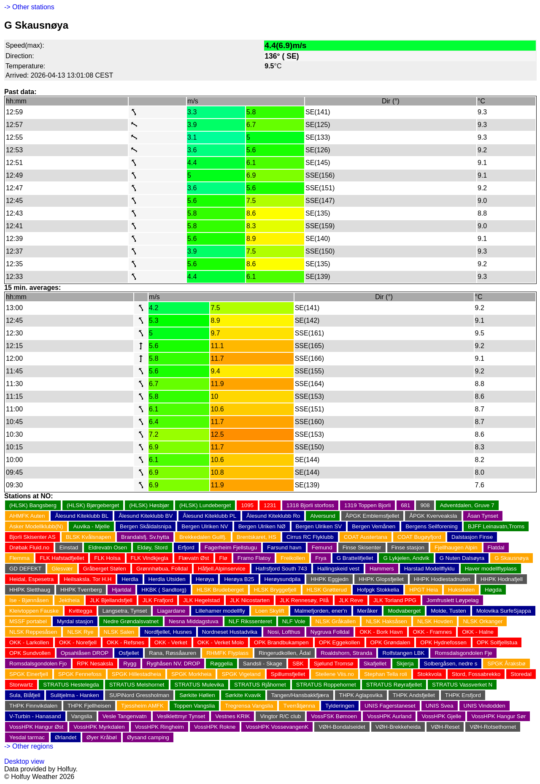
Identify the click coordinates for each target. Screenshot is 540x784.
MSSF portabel (28, 621)
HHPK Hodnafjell (502, 579)
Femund (322, 547)
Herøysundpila (283, 579)
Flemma (19, 558)
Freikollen (293, 558)
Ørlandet (65, 737)
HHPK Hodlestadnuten (442, 579)
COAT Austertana (365, 537)
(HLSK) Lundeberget (205, 505)
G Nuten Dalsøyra (462, 558)
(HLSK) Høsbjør (149, 505)
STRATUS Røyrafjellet (394, 684)
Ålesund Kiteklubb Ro (273, 516)
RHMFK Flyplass (227, 653)
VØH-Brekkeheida (398, 727)
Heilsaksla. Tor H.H (87, 579)
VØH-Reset (445, 727)
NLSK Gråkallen (336, 621)
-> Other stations (29, 7)
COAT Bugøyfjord (419, 537)
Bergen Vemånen (373, 526)
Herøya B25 (239, 579)
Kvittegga (80, 611)
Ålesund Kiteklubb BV (146, 516)
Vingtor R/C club (280, 716)
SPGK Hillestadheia (136, 674)
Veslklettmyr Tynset (181, 716)
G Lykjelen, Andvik (406, 558)
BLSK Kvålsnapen (88, 537)
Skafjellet (375, 663)
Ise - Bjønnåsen (29, 600)
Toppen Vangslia (194, 706)
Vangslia (81, 716)
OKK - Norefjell (78, 642)
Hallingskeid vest (338, 568)
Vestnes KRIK (232, 716)
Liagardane (171, 611)
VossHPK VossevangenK (277, 727)
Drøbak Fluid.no (29, 547)
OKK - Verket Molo (220, 642)
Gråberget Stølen (104, 568)
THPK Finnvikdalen (33, 706)
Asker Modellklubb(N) (36, 526)
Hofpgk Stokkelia (378, 590)
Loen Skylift (269, 611)
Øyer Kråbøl (101, 737)
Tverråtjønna (299, 706)
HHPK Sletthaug (29, 590)
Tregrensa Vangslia (249, 706)
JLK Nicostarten (250, 600)
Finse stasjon (408, 547)
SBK (298, 663)
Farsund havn (284, 547)
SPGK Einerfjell (28, 674)
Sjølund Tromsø (334, 663)
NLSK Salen (119, 632)
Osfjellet (129, 653)
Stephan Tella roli (385, 674)
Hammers (382, 568)
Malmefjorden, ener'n (320, 611)
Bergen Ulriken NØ (262, 526)
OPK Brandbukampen (281, 642)
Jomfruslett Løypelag (453, 600)
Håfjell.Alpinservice (222, 568)
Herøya (205, 579)
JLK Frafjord (158, 600)
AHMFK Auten (27, 516)
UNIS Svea (440, 706)
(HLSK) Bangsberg (33, 505)
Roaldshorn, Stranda (346, 653)
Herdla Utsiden (167, 579)
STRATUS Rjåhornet (260, 684)
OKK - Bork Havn (380, 632)
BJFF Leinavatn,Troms (496, 526)
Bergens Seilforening (431, 526)
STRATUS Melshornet (137, 684)
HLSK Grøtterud (327, 590)
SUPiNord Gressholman (139, 695)
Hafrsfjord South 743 (281, 568)
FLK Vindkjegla (149, 558)
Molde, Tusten (448, 611)
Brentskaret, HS (256, 537)
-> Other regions (28, 746)
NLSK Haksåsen (386, 621)
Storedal (521, 674)
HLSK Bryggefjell (275, 590)
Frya (321, 558)
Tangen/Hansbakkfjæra (300, 695)
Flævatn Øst (193, 558)
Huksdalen (461, 590)
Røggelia (221, 663)
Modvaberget (404, 611)
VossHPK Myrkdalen (98, 727)
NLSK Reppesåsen (33, 632)
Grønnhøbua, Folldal (162, 568)
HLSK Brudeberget (220, 590)
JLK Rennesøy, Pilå (304, 600)
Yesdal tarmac (27, 737)
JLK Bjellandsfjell (111, 600)
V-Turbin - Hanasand (35, 716)
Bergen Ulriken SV (319, 526)
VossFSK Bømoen (334, 716)
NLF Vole (293, 621)
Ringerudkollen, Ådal (284, 653)
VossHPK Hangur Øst (36, 727)
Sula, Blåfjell (24, 695)
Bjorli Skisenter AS (32, 537)
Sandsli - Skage (262, 663)
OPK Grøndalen (390, 642)
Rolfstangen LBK (403, 653)
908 (424, 505)
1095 (247, 505)
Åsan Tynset (482, 516)
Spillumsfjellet (288, 674)
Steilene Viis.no (334, 674)
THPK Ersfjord (463, 695)
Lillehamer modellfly (220, 611)
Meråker (367, 611)
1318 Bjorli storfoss (310, 505)
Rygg (129, 663)
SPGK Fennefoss (80, 674)
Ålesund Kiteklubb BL (81, 516)
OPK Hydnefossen (443, 642)
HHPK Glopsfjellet (381, 579)
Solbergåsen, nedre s (451, 663)
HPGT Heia (423, 590)
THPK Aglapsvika (361, 695)
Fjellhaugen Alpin (456, 547)
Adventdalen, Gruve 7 (467, 505)
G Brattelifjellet (355, 558)
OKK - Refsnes (125, 642)
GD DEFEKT (25, 568)
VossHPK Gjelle (441, 716)
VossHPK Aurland (389, 716)
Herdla (130, 579)
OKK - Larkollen (29, 642)
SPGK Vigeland (240, 674)
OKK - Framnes (432, 632)
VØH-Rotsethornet (493, 727)
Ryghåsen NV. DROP (173, 663)
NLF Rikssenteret (250, 621)
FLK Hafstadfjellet (62, 558)
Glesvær (62, 568)
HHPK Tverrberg (81, 590)
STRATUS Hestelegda (71, 684)
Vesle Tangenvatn (125, 716)
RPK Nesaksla (95, 663)
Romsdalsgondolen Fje (463, 653)
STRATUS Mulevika (199, 684)
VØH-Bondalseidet (342, 727)
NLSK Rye (80, 632)
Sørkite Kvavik (243, 695)
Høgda (493, 590)
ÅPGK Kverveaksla (433, 516)
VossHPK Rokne (215, 727)
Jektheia (69, 600)
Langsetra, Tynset (125, 611)
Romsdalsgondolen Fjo (38, 663)
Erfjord (186, 547)
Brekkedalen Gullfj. (203, 537)
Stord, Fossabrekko (476, 674)
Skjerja (405, 663)
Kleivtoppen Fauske (34, 611)
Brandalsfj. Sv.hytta (145, 537)
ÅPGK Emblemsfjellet (372, 516)
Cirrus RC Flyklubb (310, 537)
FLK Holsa (107, 558)
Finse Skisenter (362, 547)
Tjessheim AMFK (142, 706)
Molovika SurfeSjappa (503, 611)
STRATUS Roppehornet (326, 684)
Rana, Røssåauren (172, 653)
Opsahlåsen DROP (84, 653)
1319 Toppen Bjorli (367, 505)
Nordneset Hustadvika (229, 632)
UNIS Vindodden (484, 706)
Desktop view (24, 761)
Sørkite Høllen (197, 695)
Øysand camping (148, 737)
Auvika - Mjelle (91, 526)
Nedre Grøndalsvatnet (131, 621)
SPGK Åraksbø (506, 663)
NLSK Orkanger (482, 621)
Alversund (322, 516)
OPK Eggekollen (339, 642)
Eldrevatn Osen (107, 547)
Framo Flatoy (254, 558)
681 (405, 505)
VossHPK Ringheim (159, 727)
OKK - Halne (478, 632)
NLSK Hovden (435, 621)
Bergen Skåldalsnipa (145, 526)
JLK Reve (351, 600)
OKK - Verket (170, 642)
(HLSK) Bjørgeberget (93, 505)
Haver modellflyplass (491, 568)
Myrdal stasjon (75, 621)
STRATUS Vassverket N (462, 684)
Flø (223, 558)
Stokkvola (429, 674)
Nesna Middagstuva (194, 621)
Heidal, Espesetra (31, 579)
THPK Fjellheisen (89, 706)
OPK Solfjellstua (497, 642)
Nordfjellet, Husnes (168, 632)
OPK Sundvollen (30, 653)
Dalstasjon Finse (472, 537)
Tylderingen (339, 706)
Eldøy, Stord (152, 547)
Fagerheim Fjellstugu (231, 547)
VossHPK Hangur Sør (498, 716)
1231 (270, 505)
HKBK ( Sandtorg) (163, 590)
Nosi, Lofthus (283, 632)
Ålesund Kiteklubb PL (209, 516)
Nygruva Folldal (330, 632)
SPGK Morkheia (191, 674)
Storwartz (21, 684)
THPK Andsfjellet (414, 695)
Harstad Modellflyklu (429, 568)
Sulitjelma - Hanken (74, 695)
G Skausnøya (511, 558)
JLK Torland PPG (394, 600)
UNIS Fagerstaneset (390, 706)
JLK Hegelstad (201, 600)
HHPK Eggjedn (329, 579)
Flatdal (496, 547)
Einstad (68, 547)
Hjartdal (121, 590)
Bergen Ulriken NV (204, 526)
